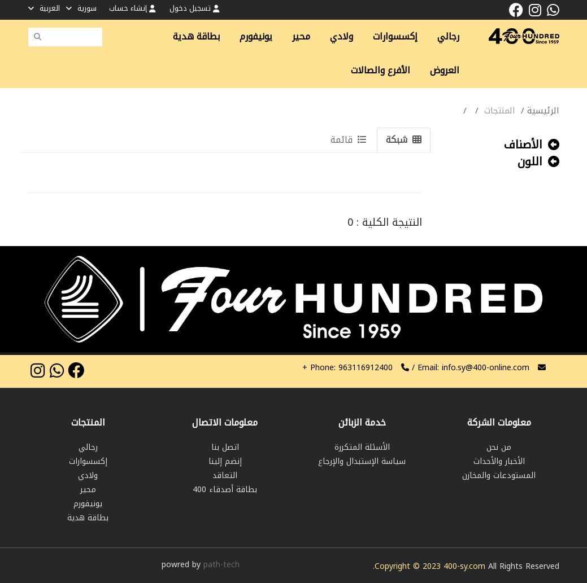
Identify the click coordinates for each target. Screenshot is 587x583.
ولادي (341, 36)
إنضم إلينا (225, 461)
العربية (44, 8)
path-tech (221, 564)
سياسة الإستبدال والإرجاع (362, 461)
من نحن (498, 447)
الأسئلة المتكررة (362, 447)
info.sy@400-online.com (485, 367)
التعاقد (224, 475)
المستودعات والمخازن (499, 475)
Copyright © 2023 (409, 566)
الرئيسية (543, 111)
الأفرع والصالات (380, 70)
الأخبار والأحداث (499, 461)
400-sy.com (464, 566)
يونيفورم (256, 36)
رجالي (448, 36)
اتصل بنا (225, 447)
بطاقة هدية (196, 36)
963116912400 (347, 367)
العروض (444, 70)
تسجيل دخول (194, 8)
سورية (81, 8)
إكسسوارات (395, 36)
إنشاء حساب (132, 8)
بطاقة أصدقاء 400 (225, 489)
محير (301, 36)
